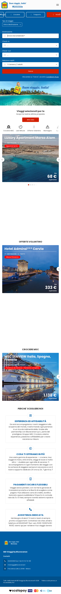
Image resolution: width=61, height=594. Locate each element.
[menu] (57, 5)
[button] (1, 14)
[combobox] (30, 36)
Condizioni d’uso (52, 77)
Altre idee (30, 120)
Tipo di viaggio (7, 21)
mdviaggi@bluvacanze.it (16, 565)
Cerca (30, 71)
